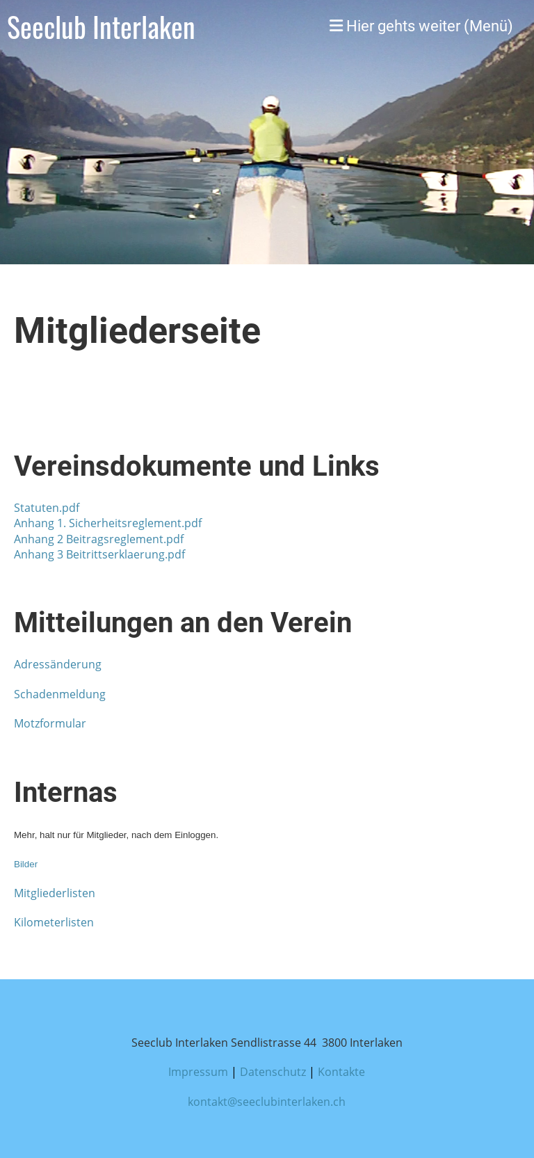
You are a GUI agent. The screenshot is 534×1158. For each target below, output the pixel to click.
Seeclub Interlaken (101, 26)
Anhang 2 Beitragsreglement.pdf (99, 539)
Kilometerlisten (54, 922)
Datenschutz (273, 1071)
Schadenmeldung (60, 694)
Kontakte (341, 1071)
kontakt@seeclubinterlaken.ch (267, 1101)
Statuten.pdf (46, 507)
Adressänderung (58, 664)
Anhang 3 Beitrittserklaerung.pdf (99, 554)
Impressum (198, 1071)
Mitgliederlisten (54, 893)
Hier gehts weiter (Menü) (421, 26)
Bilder (26, 864)
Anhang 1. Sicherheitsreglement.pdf (108, 523)
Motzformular (50, 723)
